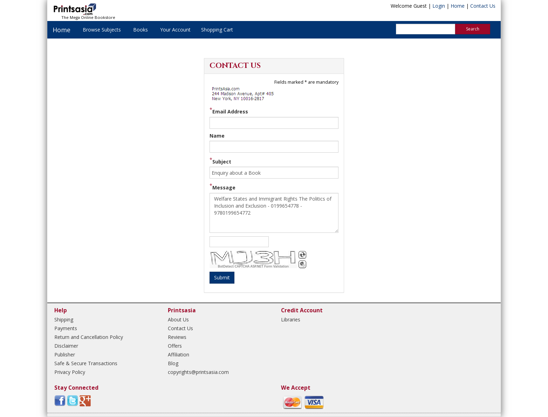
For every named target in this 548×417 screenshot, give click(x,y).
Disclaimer (66, 345)
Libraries (290, 319)
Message (223, 187)
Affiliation (178, 354)
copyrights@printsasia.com (198, 372)
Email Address (230, 111)
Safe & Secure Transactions (85, 363)
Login (438, 5)
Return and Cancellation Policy (88, 337)
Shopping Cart (217, 29)
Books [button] (140, 29)
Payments (65, 328)
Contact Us (482, 5)
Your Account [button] (175, 29)
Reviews (177, 337)
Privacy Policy (69, 372)
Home (458, 5)
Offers (175, 345)
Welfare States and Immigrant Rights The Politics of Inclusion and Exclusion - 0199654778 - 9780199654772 (274, 213)
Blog (173, 363)
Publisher (64, 354)
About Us (178, 319)
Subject (221, 161)
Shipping (63, 319)
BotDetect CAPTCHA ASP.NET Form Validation (253, 266)
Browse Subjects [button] (102, 29)
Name (217, 135)
